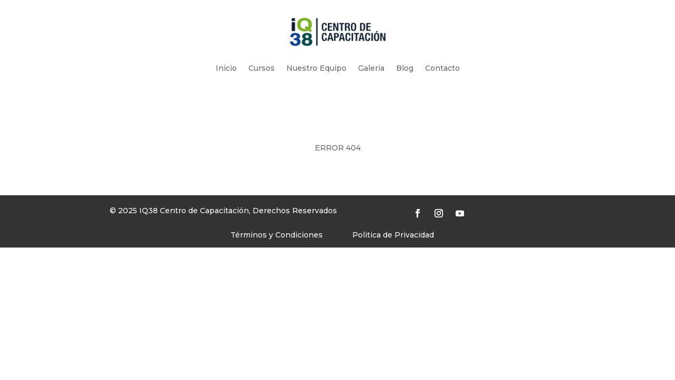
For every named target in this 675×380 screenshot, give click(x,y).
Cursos (261, 68)
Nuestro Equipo (316, 68)
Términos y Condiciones (276, 235)
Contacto (442, 68)
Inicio (226, 68)
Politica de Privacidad (393, 235)
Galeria (371, 68)
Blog (404, 68)
